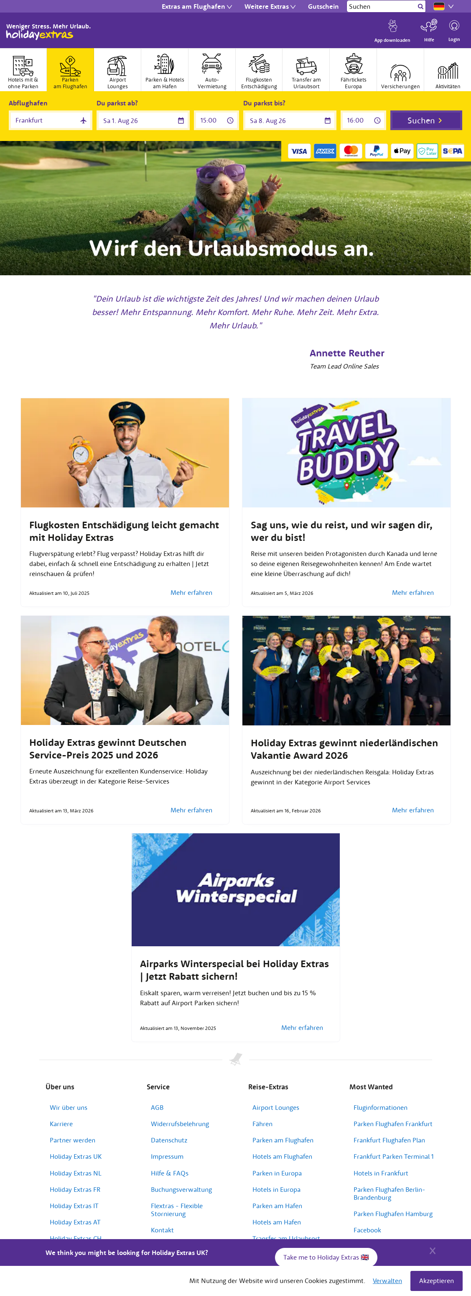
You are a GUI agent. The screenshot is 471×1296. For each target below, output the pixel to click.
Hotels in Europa (276, 1189)
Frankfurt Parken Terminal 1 (394, 1156)
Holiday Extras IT (74, 1205)
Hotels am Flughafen (282, 1156)
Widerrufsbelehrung (180, 1123)
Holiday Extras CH (76, 1238)
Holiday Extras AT (75, 1222)
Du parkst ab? (117, 103)
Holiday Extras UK (76, 1156)
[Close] (432, 1249)
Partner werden (72, 1140)
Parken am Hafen (277, 1205)
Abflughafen (28, 103)
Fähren (262, 1123)
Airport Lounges (275, 1107)
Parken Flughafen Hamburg (393, 1213)
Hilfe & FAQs (169, 1173)
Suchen (421, 120)
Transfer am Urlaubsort (286, 1238)
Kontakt (162, 1230)
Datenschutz (169, 1140)
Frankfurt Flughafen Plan (389, 1140)
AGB (157, 1107)
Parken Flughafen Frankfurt (393, 1123)
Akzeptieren (436, 1280)
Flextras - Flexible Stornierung (177, 1209)
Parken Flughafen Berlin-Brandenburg (389, 1193)
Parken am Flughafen (282, 1140)
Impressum (167, 1156)
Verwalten (387, 1280)
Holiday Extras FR (75, 1189)
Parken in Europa (277, 1173)
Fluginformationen (380, 1107)
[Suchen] (381, 6)
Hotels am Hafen (276, 1222)
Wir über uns (68, 1107)
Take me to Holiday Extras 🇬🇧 (326, 1257)
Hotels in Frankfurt (381, 1173)
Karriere (61, 1123)
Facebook (367, 1230)
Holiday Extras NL (76, 1173)
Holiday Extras (39, 35)
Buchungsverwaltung (181, 1189)
